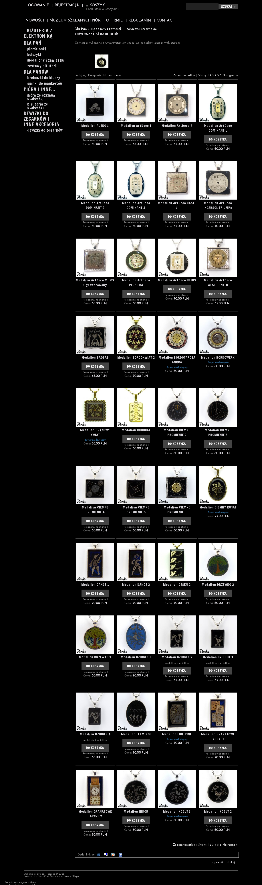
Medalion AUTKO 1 (95, 125)
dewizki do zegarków (45, 130)
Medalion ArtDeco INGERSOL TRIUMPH (217, 205)
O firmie (114, 20)
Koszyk (97, 5)
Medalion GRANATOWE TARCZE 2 (95, 813)
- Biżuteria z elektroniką (38, 33)
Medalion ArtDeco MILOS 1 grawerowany (95, 282)
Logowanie (37, 5)
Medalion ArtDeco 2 (177, 125)
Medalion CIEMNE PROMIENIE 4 (95, 509)
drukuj (231, 862)
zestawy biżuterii (42, 66)
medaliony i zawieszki (45, 60)
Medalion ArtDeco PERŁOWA (136, 282)
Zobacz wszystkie (184, 75)
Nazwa (107, 75)
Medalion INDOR (136, 811)
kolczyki (34, 55)
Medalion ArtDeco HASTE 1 (177, 205)
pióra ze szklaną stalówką (41, 97)
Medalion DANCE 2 (136, 584)
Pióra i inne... (39, 90)
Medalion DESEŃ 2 (177, 584)
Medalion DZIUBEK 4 (95, 734)
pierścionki (36, 49)
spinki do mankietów (45, 83)
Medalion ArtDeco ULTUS (177, 280)
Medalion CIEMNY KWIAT (218, 507)
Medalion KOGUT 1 (177, 811)
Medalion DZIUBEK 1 (136, 657)
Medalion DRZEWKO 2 (218, 584)
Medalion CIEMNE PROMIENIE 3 (218, 432)
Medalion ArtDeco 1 (136, 125)
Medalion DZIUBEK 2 (177, 657)
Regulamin (139, 20)
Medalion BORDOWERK (218, 357)
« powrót (217, 862)
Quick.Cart (43, 876)
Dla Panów (36, 72)
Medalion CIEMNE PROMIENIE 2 (177, 432)
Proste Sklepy (71, 876)
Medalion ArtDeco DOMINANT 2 (95, 205)
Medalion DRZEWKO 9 (95, 657)
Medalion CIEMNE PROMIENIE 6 (177, 509)
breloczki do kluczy (43, 78)
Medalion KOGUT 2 (218, 811)
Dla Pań (32, 43)
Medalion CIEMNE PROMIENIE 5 (136, 509)
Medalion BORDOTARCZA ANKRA (177, 359)
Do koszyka (95, 134)
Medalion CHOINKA (136, 430)
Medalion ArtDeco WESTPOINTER (218, 282)
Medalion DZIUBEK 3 (218, 657)
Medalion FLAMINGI (136, 734)
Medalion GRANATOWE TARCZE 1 (218, 736)
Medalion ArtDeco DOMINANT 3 (136, 205)
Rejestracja (67, 5)
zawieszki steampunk (142, 29)
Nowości (34, 20)
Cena (117, 75)
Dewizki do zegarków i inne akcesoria (41, 119)
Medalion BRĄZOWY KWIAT (95, 432)
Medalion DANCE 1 (95, 584)
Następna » (230, 75)
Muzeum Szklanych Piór (74, 20)
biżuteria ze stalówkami (37, 106)
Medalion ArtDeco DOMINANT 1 (218, 128)
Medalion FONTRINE (177, 734)
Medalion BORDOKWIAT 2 (136, 357)
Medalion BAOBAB (95, 357)
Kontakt (165, 20)
